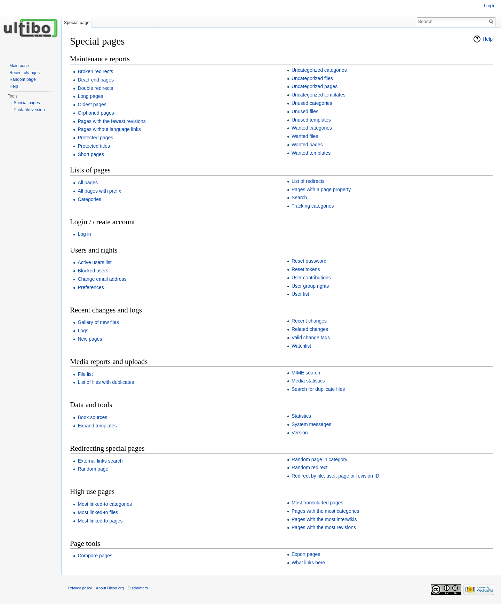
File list (85, 374)
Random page (93, 469)
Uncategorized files (312, 78)
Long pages (90, 96)
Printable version (29, 109)
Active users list (94, 262)
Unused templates (311, 120)
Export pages (306, 554)
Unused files (305, 111)
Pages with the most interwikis (324, 519)
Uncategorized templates (318, 95)
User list (300, 294)
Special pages (27, 102)
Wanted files (305, 136)
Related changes (310, 329)
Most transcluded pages (317, 502)
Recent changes (309, 321)
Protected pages (95, 137)
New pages (90, 339)
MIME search (306, 372)
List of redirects (308, 181)
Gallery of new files (98, 322)
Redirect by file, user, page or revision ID (335, 476)
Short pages (91, 154)
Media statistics (308, 381)
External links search (100, 461)
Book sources (92, 417)
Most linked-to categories (105, 504)
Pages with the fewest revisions (111, 121)
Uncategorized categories (319, 70)
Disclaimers (138, 588)
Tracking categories (313, 206)
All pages (88, 182)
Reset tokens (306, 269)
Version (300, 432)
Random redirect (310, 467)
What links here (308, 562)
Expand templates (97, 425)
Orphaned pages (96, 113)
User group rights (310, 286)
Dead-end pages (96, 80)
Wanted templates (311, 153)
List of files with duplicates (106, 382)
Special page (76, 22)
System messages (311, 424)
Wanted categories (312, 128)
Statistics (301, 416)
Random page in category (319, 459)
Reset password (309, 261)
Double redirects (95, 88)
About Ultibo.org (110, 588)
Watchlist (301, 346)
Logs (83, 330)
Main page (19, 65)
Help (488, 39)
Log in (84, 234)
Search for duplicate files (318, 389)
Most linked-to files (98, 512)
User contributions (311, 277)
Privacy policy (80, 588)
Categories (89, 199)
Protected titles (94, 146)
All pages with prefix (99, 191)
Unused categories (312, 103)
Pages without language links (109, 129)
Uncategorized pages (314, 86)
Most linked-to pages (100, 521)
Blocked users (93, 270)
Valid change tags (311, 337)
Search (299, 197)
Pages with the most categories (325, 511)
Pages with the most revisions (324, 527)
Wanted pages (307, 144)
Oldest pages (92, 104)
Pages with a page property (321, 189)
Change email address (102, 279)
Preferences (91, 287)
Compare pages (95, 555)
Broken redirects (95, 71)
